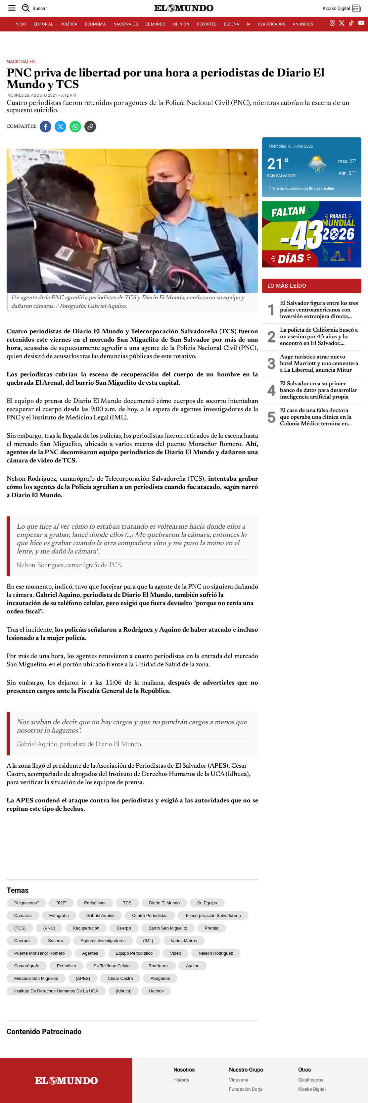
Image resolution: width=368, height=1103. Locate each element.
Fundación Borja (246, 1089)
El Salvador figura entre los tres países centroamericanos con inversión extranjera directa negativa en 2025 (319, 310)
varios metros (184, 940)
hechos (156, 990)
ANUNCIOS (303, 32)
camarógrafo (26, 965)
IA (249, 32)
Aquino (192, 965)
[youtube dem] (361, 32)
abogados (160, 978)
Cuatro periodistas (149, 915)
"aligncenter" (26, 902)
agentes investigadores (103, 940)
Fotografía (59, 915)
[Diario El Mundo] (184, 18)
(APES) (83, 978)
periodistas (94, 902)
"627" (61, 902)
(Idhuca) (124, 990)
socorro (55, 940)
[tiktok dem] (351, 32)
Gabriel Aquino (100, 915)
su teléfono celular (112, 965)
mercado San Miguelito (36, 978)
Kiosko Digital (312, 1089)
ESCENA (231, 32)
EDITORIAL (43, 32)
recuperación (86, 928)
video (175, 953)
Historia (181, 1079)
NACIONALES (126, 32)
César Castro (120, 978)
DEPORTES (206, 32)
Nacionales (21, 61)
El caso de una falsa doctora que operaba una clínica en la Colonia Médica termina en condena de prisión (315, 417)
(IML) (148, 940)
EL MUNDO (155, 32)
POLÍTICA (69, 32)
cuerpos (22, 940)
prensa (211, 928)
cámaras (23, 915)
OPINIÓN (181, 32)
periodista (66, 965)
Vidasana (239, 1079)
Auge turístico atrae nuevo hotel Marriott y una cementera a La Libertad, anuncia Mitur (319, 363)
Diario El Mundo (164, 902)
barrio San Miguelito (168, 928)
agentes (90, 953)
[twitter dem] (341, 32)
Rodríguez (158, 965)
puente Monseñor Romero (39, 953)
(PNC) (49, 928)
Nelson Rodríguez (216, 953)
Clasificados (310, 1079)
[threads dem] (332, 32)
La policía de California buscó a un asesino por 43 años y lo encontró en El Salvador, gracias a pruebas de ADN (319, 337)
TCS (127, 902)
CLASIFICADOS (271, 32)
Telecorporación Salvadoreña (213, 915)
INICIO (20, 32)
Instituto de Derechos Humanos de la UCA (56, 990)
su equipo (207, 902)
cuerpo (124, 928)
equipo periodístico (134, 953)
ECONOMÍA (95, 32)
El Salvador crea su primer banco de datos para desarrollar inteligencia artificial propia (318, 390)
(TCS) (20, 928)
